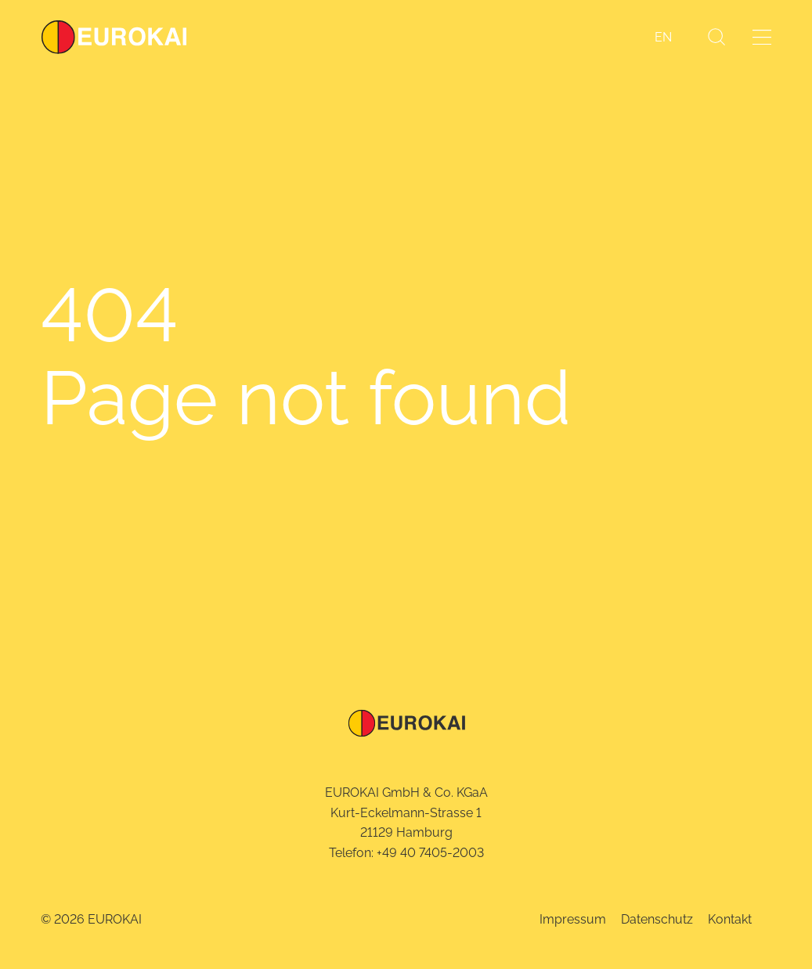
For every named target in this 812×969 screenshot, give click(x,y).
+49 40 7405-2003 (430, 852)
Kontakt (730, 919)
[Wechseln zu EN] (663, 38)
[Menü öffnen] (761, 37)
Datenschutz (657, 919)
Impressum (573, 919)
